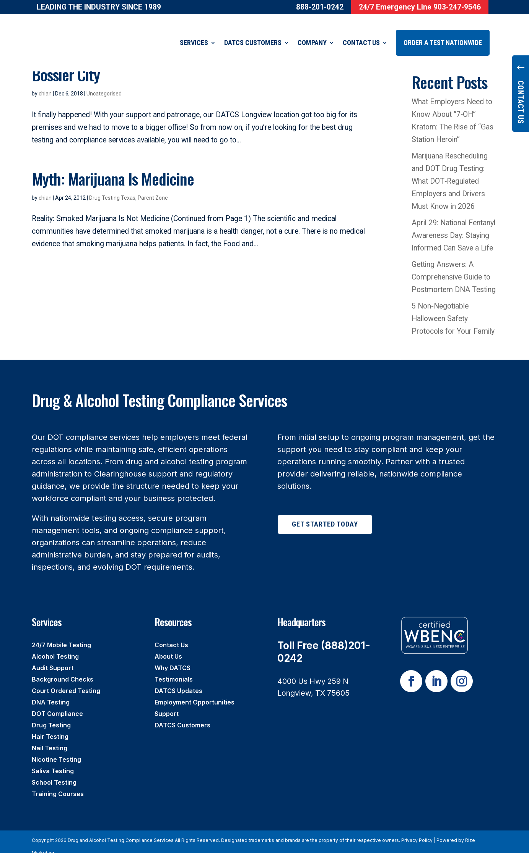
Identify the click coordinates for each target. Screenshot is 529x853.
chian (45, 84)
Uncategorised (104, 84)
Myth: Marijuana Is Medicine (113, 169)
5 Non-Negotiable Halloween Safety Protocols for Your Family (453, 309)
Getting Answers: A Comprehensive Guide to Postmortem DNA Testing (454, 267)
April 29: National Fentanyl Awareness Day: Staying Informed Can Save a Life (454, 226)
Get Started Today (325, 515)
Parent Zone (153, 188)
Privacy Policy (417, 831)
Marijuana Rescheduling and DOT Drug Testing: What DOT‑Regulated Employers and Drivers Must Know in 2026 (450, 171)
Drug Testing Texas (112, 188)
